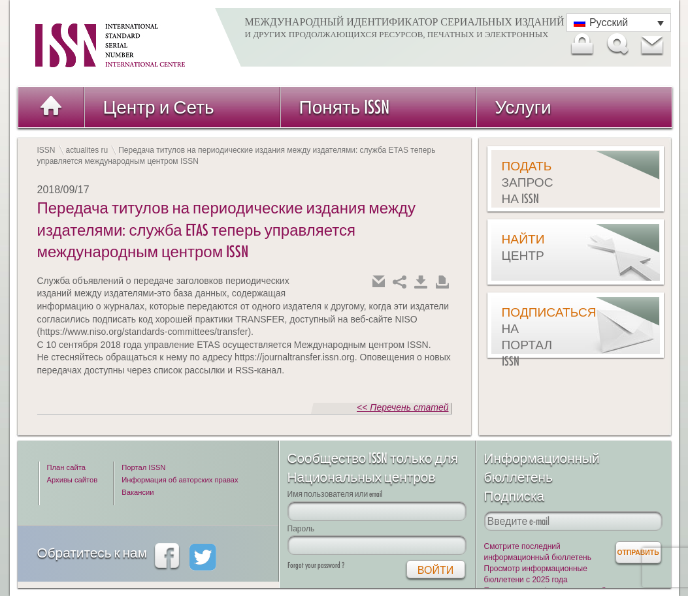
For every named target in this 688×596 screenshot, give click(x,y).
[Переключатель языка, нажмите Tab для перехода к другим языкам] (618, 22)
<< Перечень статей (402, 407)
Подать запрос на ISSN (527, 182)
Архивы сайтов (72, 480)
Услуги (523, 106)
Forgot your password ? (315, 565)
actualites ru (87, 150)
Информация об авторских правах (180, 480)
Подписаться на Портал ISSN (534, 336)
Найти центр (523, 247)
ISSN (46, 150)
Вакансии (138, 492)
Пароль (301, 528)
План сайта (66, 467)
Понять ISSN (344, 106)
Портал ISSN (143, 467)
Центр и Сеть (158, 106)
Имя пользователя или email (335, 494)
